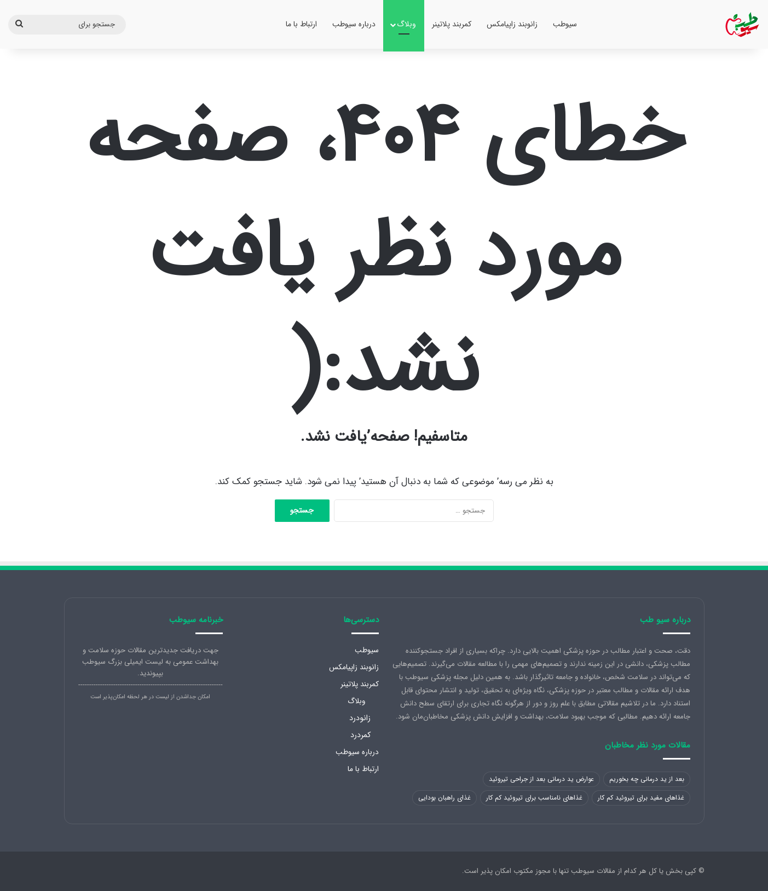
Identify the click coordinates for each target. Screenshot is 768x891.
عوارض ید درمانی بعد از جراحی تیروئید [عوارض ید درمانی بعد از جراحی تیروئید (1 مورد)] (541, 779)
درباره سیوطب (354, 24)
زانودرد (360, 718)
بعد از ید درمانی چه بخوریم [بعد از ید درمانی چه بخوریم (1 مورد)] (646, 779)
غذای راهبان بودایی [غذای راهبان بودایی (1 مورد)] (444, 797)
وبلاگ (406, 24)
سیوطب (565, 24)
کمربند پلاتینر (451, 24)
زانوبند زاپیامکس (512, 24)
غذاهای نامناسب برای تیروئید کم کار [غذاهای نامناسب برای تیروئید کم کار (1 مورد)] (534, 797)
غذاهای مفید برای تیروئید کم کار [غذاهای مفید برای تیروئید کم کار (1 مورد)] (641, 797)
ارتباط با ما (301, 24)
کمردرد (360, 735)
